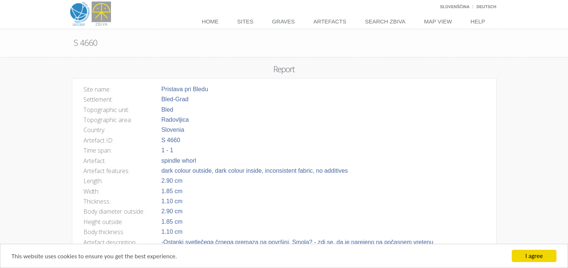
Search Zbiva (385, 21)
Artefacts (330, 21)
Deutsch (486, 6)
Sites (245, 21)
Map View (438, 21)
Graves (283, 21)
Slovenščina (454, 6)
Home (210, 21)
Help (477, 21)
